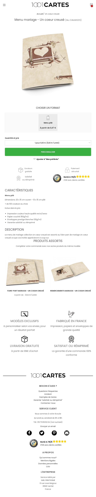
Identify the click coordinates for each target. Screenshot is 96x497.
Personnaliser (48, 152)
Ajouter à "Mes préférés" (46, 159)
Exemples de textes (48, 397)
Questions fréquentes (48, 391)
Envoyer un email (48, 426)
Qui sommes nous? (48, 457)
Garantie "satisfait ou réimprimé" (48, 400)
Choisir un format (48, 108)
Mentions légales (48, 460)
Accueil (40, 14)
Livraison (48, 394)
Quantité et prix (12, 138)
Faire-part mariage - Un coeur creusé (25, 291)
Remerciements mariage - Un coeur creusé (70, 291)
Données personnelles (48, 463)
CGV (48, 466)
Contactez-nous (48, 403)
